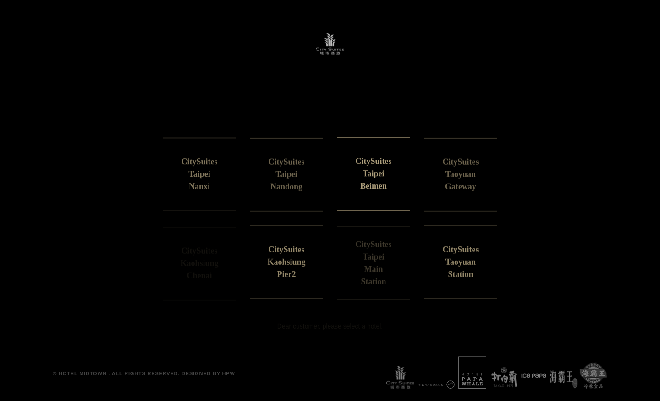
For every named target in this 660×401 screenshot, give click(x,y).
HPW (228, 373)
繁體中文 (266, 112)
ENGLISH (352, 112)
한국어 (397, 112)
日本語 (308, 112)
